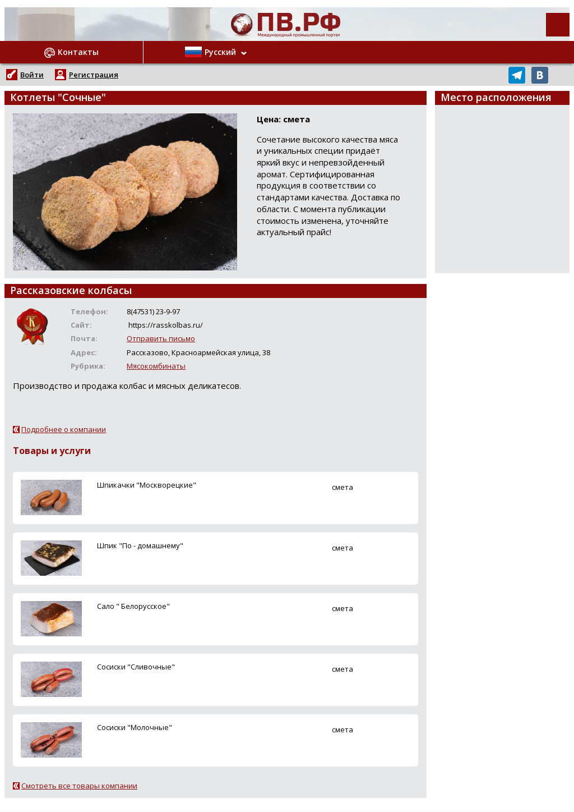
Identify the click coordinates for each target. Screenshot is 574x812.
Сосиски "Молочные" (134, 727)
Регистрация (93, 75)
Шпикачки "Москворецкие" (146, 485)
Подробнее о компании (63, 429)
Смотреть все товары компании (79, 786)
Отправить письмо (161, 338)
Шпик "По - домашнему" (140, 545)
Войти (32, 75)
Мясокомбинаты (156, 366)
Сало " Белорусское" (133, 606)
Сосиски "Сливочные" (136, 667)
